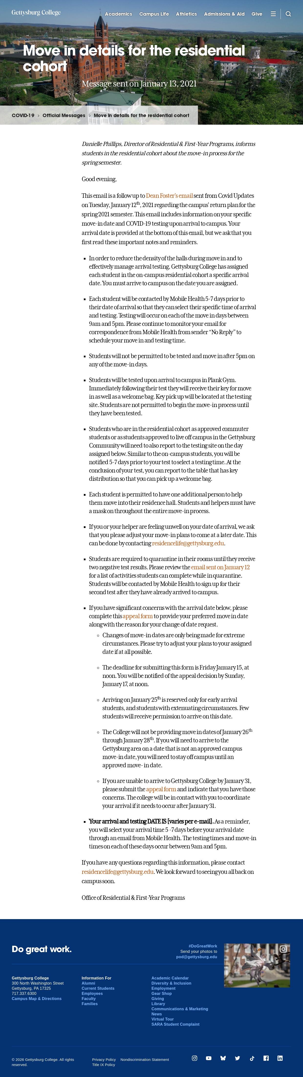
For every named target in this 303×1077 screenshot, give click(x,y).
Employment (163, 988)
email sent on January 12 (220, 567)
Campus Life (154, 14)
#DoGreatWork (203, 946)
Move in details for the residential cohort (141, 115)
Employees (92, 993)
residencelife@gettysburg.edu (188, 543)
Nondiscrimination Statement (144, 1059)
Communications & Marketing (180, 1009)
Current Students (98, 988)
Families (90, 1004)
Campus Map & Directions (37, 999)
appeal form (138, 616)
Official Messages (64, 115)
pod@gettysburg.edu (196, 957)
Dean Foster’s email (169, 195)
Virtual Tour (163, 1019)
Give (256, 14)
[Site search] (288, 13)
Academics (118, 14)
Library (158, 1004)
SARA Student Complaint (176, 1024)
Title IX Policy (103, 1065)
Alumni (88, 983)
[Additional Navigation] (273, 13)
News (157, 1014)
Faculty (89, 999)
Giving (158, 999)
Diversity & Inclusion (171, 983)
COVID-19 (23, 115)
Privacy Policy (104, 1059)
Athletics (186, 14)
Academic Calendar (170, 978)
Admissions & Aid (224, 14)
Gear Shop (162, 993)
